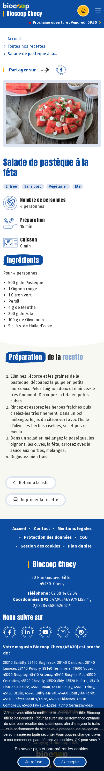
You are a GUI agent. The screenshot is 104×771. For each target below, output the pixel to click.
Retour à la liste (31, 482)
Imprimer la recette (35, 499)
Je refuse (33, 762)
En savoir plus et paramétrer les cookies (51, 749)
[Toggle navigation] (98, 12)
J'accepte (70, 762)
